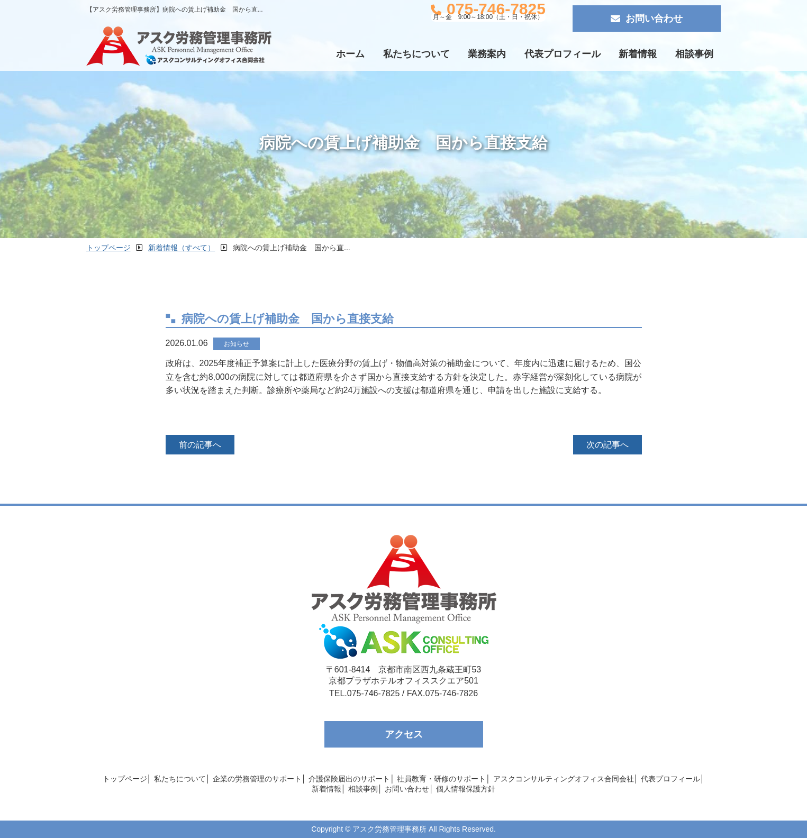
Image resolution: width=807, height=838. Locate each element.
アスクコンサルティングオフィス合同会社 (563, 779)
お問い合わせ (647, 18)
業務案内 (487, 54)
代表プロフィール (562, 54)
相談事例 (694, 54)
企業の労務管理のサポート (257, 779)
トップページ (125, 779)
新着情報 (638, 54)
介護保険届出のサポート (349, 779)
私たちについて (416, 54)
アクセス (404, 734)
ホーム (350, 54)
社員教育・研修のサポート (441, 779)
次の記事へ (607, 444)
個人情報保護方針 (465, 789)
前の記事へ (200, 444)
